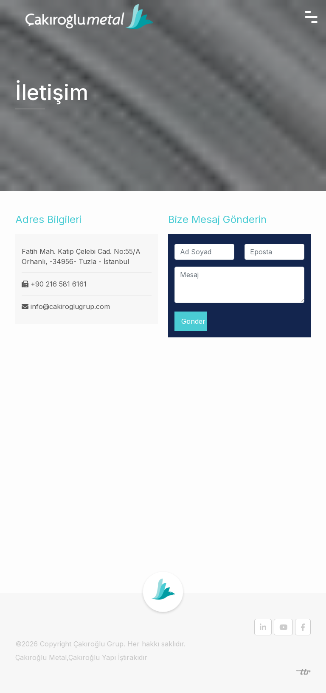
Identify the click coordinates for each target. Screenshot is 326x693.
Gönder (193, 321)
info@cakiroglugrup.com (70, 306)
